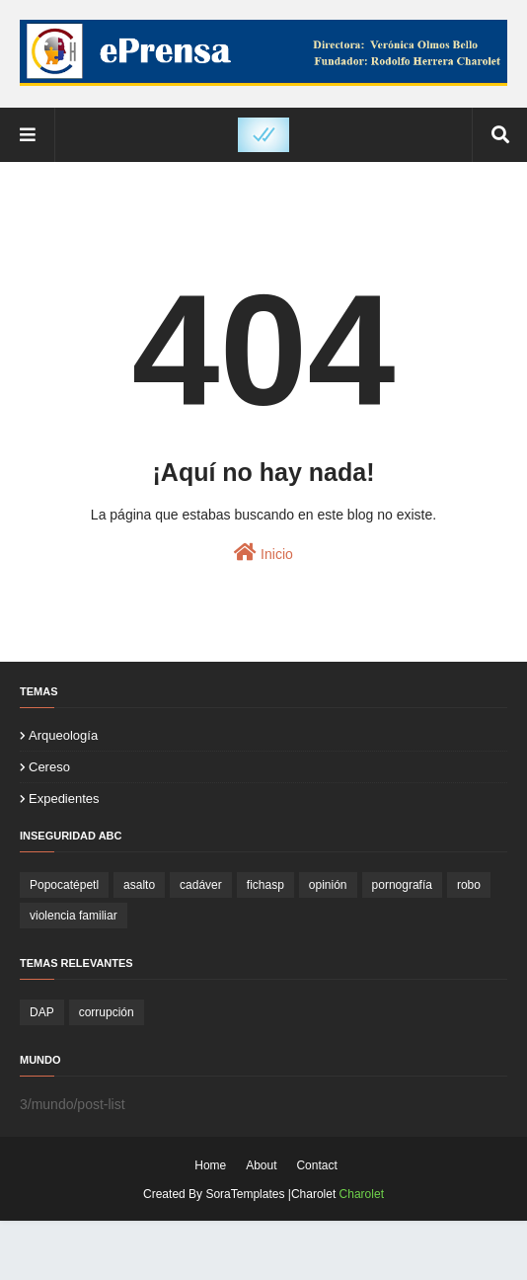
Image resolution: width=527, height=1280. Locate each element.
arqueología (63, 735)
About (261, 1165)
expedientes (64, 798)
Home (210, 1165)
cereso (49, 767)
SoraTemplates (244, 1194)
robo (469, 885)
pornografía (402, 885)
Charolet (361, 1194)
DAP (42, 1012)
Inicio (263, 552)
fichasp (265, 885)
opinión (328, 885)
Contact (316, 1165)
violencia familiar (73, 915)
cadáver (201, 885)
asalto (139, 885)
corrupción (106, 1012)
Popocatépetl (64, 885)
